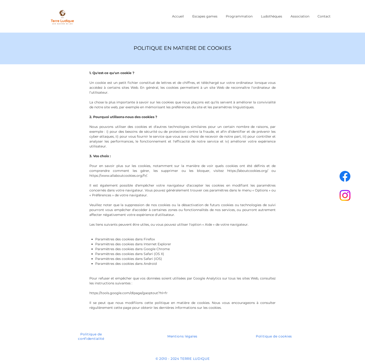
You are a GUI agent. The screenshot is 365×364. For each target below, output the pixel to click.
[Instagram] (345, 195)
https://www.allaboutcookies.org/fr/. (118, 175)
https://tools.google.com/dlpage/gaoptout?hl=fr (128, 293)
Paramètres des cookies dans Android (126, 264)
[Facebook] (345, 176)
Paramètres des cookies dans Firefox (125, 239)
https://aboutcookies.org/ (247, 171)
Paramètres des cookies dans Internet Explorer (133, 244)
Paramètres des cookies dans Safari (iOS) (128, 259)
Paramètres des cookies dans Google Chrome (132, 249)
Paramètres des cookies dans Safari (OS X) (129, 254)
